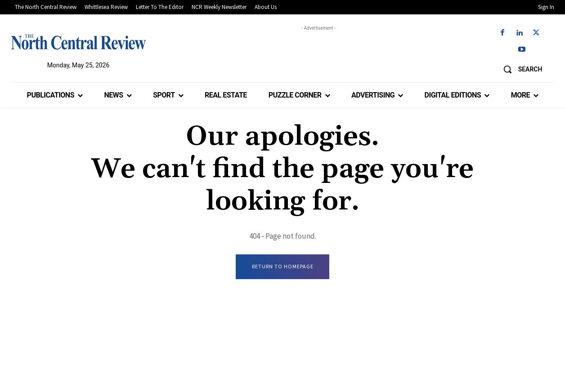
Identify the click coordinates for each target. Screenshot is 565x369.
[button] (520, 69)
